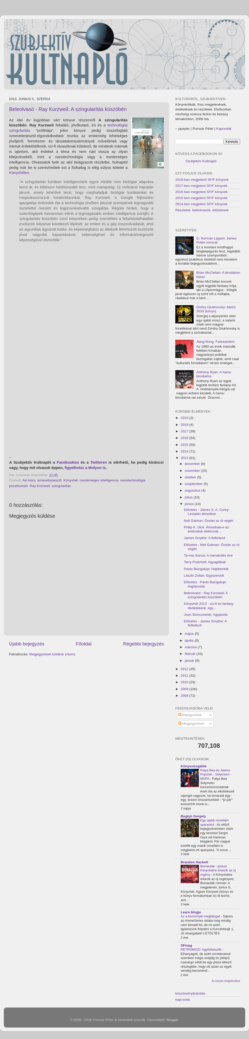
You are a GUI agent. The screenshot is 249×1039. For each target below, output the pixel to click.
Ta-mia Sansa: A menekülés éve (208, 555)
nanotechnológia (132, 480)
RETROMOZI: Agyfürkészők (201, 949)
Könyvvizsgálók (194, 766)
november (193, 471)
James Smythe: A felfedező (204, 538)
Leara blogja (191, 912)
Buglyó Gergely (193, 816)
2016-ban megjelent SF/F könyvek (201, 192)
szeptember (194, 484)
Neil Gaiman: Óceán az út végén (209, 521)
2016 (185, 438)
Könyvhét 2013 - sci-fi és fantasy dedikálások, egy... (209, 606)
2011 (185, 675)
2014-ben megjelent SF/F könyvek (201, 204)
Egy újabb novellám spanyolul (214, 822)
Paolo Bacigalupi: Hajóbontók (206, 569)
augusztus (193, 490)
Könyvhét (71, 480)
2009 (185, 689)
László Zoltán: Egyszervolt (204, 575)
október (191, 477)
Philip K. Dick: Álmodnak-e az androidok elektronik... (206, 529)
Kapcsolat (223, 129)
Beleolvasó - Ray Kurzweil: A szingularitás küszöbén (68, 109)
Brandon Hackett (194, 862)
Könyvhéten (19, 173)
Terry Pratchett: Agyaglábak (205, 562)
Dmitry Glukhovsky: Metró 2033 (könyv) (216, 309)
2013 (185, 458)
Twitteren (98, 462)
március (191, 647)
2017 (185, 431)
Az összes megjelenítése (226, 981)
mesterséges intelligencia (99, 480)
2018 (185, 425)
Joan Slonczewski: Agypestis (206, 614)
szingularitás (61, 486)
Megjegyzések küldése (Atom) (52, 654)
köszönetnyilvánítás (190, 993)
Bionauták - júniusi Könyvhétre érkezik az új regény (218, 870)
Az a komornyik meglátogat (201, 916)
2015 (185, 445)
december (193, 464)
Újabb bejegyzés (26, 643)
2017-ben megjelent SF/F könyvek (201, 186)
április (190, 640)
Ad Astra (29, 480)
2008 (185, 695)
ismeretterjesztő (49, 480)
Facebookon (68, 462)
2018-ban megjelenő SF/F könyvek (201, 180)
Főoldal (84, 643)
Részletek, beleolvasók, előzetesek (202, 210)
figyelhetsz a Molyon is (85, 468)
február (191, 654)
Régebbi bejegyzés (143, 643)
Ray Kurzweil (40, 486)
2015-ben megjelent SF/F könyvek (201, 198)
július (189, 497)
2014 (185, 451)
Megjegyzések (191, 723)
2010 (185, 682)
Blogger (172, 1020)
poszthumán (18, 486)
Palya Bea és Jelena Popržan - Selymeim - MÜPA (215, 774)
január (190, 660)
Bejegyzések (190, 715)
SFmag (186, 945)
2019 (185, 418)
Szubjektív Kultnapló (200, 161)
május (190, 634)
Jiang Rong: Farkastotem (215, 342)
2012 (185, 669)
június (190, 504)
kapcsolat (182, 999)
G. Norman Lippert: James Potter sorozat (216, 240)
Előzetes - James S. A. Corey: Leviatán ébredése (206, 512)
